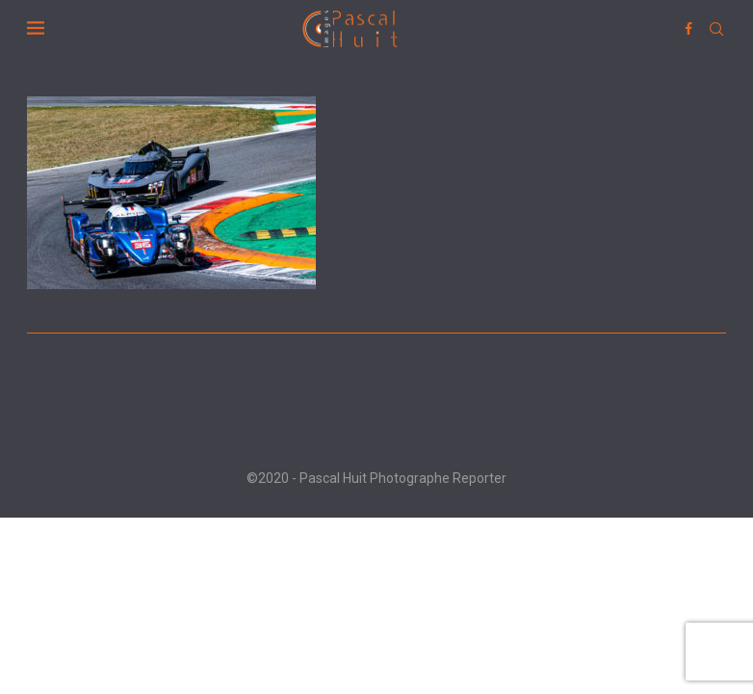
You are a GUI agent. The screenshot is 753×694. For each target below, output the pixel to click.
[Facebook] (688, 29)
